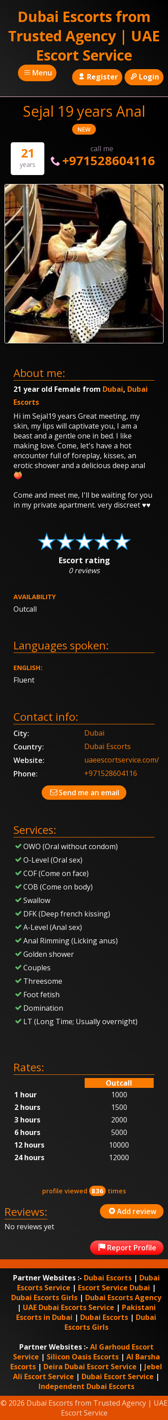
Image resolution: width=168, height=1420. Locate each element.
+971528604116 (101, 160)
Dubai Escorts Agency (123, 1297)
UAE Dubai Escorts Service (68, 1307)
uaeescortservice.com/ (121, 760)
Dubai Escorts (107, 746)
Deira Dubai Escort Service (90, 1367)
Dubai (113, 389)
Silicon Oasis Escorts (83, 1357)
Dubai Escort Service (118, 1376)
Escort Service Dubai (114, 1288)
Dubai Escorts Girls (44, 1297)
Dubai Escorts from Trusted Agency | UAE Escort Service (84, 36)
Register (97, 77)
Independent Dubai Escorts (86, 1386)
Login (144, 77)
